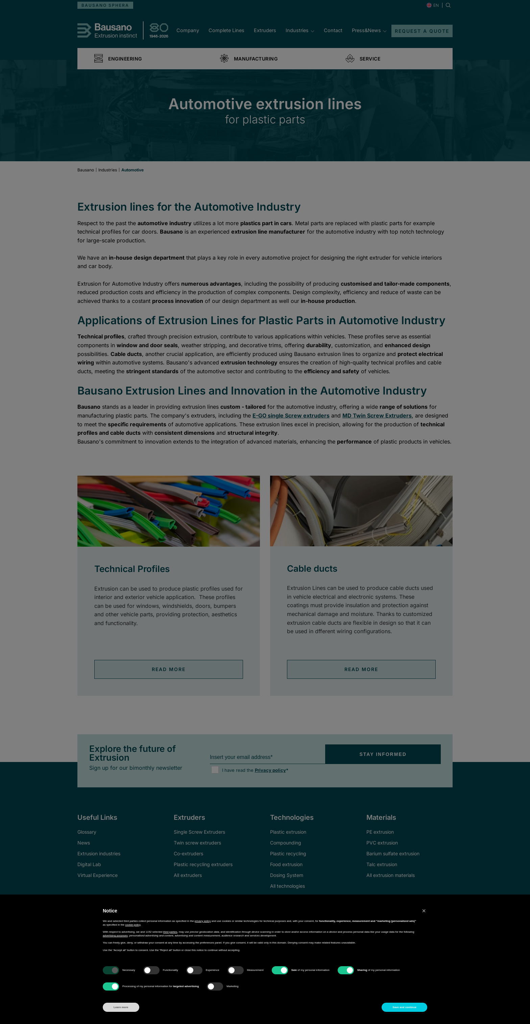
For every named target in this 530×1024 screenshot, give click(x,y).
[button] (423, 910)
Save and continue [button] (404, 1007)
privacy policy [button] (203, 921)
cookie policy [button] (132, 924)
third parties (170, 931)
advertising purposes (115, 935)
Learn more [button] (121, 1007)
